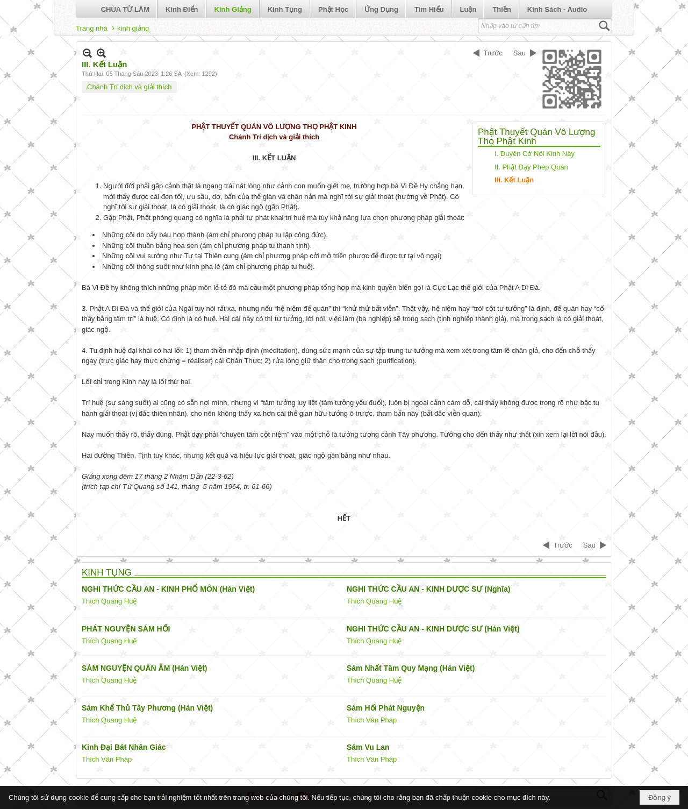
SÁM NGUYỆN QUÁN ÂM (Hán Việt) (144, 668)
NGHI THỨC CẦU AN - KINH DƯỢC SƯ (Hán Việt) (433, 629)
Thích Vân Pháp (372, 720)
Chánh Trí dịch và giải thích (129, 87)
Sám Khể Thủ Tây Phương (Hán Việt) (147, 708)
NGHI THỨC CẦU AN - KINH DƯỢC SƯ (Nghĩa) (428, 589)
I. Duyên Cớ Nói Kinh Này (534, 154)
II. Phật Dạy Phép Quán (531, 167)
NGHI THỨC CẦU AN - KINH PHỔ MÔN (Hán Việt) (168, 589)
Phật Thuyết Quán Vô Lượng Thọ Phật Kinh (536, 136)
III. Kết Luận (514, 180)
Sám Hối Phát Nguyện (386, 708)
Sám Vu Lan (368, 747)
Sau (519, 53)
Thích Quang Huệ (109, 601)
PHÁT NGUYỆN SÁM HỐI (126, 629)
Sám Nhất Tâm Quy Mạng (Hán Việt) (411, 668)
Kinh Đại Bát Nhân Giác (124, 747)
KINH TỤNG (107, 572)
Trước (493, 53)
